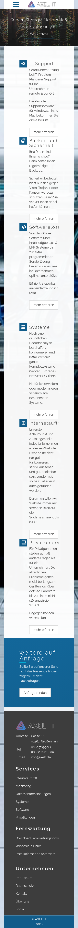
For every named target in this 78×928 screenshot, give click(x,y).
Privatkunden (25, 817)
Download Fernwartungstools (37, 838)
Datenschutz (25, 886)
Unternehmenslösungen (33, 794)
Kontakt (21, 893)
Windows (22, 846)
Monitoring (23, 786)
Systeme (22, 802)
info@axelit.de (41, 757)
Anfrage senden (35, 693)
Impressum (24, 878)
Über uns (22, 901)
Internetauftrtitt (26, 778)
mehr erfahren (43, 132)
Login (20, 909)
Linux (37, 846)
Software (22, 809)
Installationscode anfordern (35, 854)
